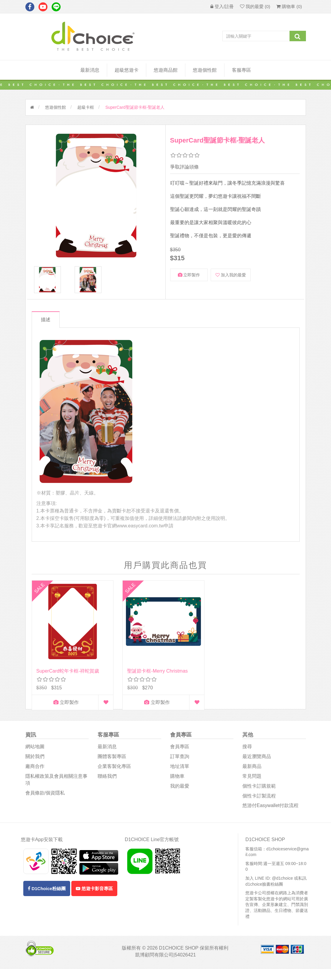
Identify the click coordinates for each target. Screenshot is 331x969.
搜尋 (247, 748)
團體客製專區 (112, 757)
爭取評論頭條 (184, 166)
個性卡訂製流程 (259, 797)
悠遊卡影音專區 (94, 889)
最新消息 (89, 70)
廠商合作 (34, 767)
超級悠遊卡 (126, 70)
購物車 (177, 777)
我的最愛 (179, 787)
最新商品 (251, 767)
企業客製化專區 (114, 767)
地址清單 (179, 767)
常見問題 (251, 777)
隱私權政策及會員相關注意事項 (56, 781)
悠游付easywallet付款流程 (270, 806)
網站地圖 (34, 748)
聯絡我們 (107, 777)
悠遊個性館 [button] (205, 70)
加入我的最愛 (230, 275)
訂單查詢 (179, 757)
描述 (47, 319)
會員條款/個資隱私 (45, 794)
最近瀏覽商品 (256, 757)
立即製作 (189, 275)
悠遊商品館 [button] (166, 70)
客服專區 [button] (241, 70)
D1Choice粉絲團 (47, 889)
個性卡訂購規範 (259, 787)
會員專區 (179, 748)
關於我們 (34, 757)
